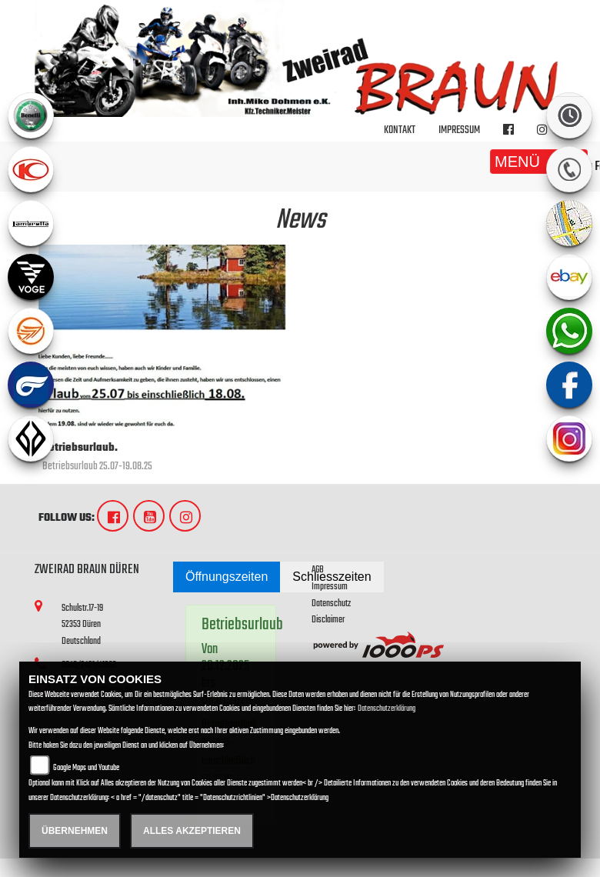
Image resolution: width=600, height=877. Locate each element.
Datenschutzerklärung (386, 708)
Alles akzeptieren (192, 830)
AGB (318, 570)
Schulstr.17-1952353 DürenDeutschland (82, 624)
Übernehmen (75, 830)
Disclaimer (328, 620)
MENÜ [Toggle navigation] (539, 161)
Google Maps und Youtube (86, 768)
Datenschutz (331, 603)
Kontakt (399, 130)
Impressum (459, 130)
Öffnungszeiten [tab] (226, 576)
